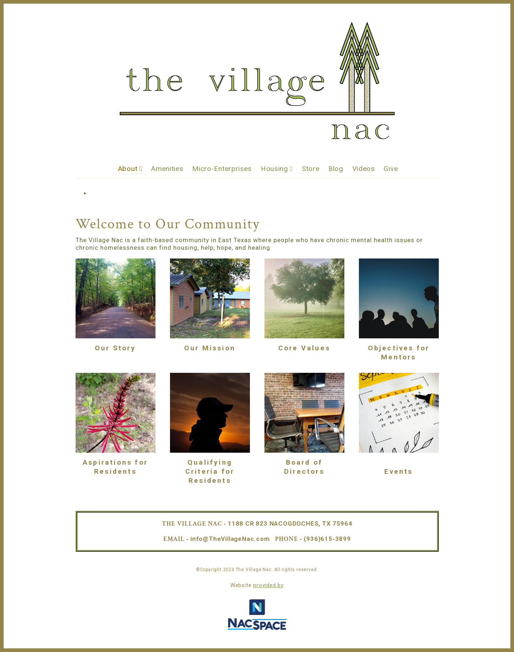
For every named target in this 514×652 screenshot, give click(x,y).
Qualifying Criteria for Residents (209, 471)
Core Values (304, 348)
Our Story (115, 348)
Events (398, 471)
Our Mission (209, 348)
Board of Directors (304, 467)
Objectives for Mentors (399, 352)
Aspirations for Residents (115, 467)
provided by (268, 585)
